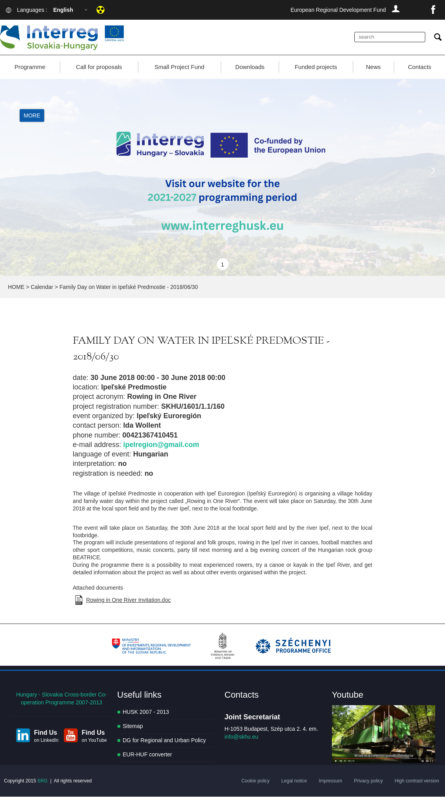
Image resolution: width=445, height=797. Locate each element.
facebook (433, 10)
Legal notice (294, 781)
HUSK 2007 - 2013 (146, 712)
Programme (30, 66)
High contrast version (417, 781)
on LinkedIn (46, 740)
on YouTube (94, 740)
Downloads (249, 66)
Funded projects (316, 66)
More (32, 116)
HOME (16, 287)
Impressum (330, 781)
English (63, 10)
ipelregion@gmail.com (161, 445)
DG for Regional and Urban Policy (164, 740)
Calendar (42, 287)
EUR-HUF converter (147, 754)
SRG (42, 781)
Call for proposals (99, 66)
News (373, 66)
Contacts (419, 66)
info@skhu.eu (242, 737)
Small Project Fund (180, 66)
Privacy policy (368, 781)
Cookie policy (255, 781)
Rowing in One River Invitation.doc (128, 600)
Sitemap (133, 726)
